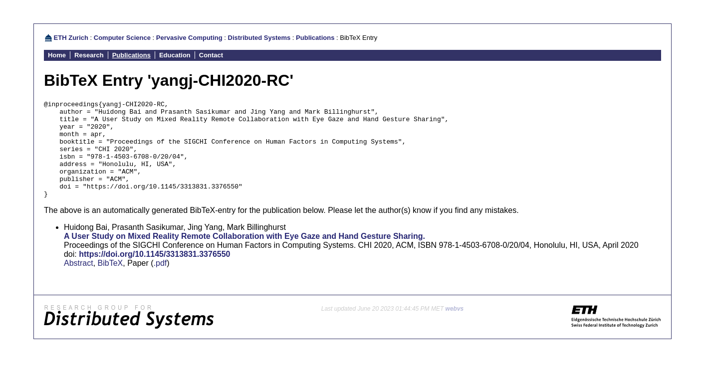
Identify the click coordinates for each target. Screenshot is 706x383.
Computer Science (122, 37)
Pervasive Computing (189, 37)
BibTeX (110, 282)
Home (57, 55)
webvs (455, 328)
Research (89, 55)
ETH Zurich (71, 37)
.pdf (160, 282)
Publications (315, 37)
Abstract (78, 282)
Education (175, 55)
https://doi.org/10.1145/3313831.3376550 (154, 273)
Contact (211, 55)
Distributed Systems (259, 37)
